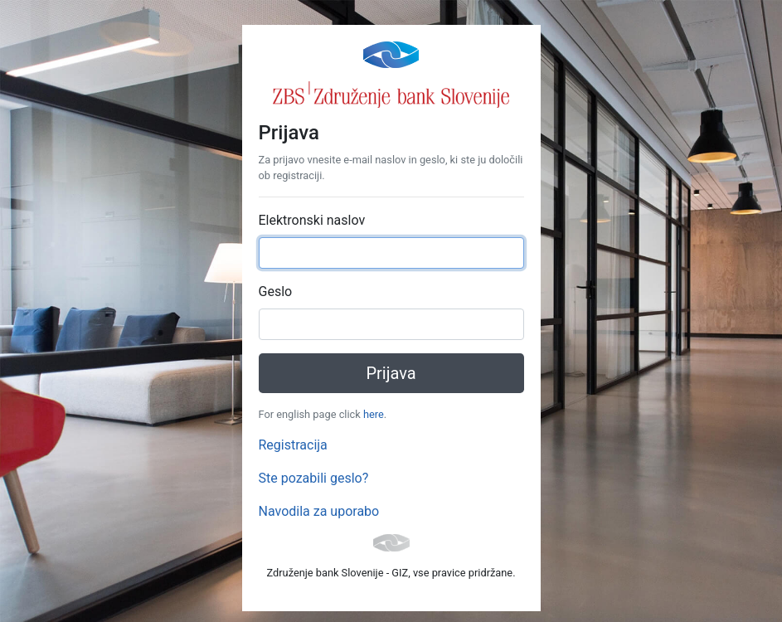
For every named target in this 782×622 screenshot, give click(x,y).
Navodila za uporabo (319, 511)
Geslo (276, 291)
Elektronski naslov (312, 220)
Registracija (293, 445)
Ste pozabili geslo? (314, 478)
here (373, 414)
